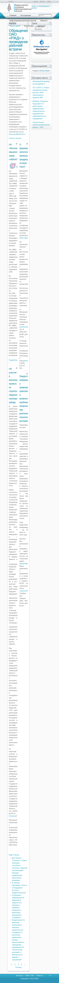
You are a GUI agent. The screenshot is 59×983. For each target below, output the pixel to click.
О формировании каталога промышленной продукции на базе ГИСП (27, 155)
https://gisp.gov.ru (26, 238)
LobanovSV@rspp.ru (27, 591)
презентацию (45, 71)
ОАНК (36, 978)
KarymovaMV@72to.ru (17, 134)
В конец (19, 967)
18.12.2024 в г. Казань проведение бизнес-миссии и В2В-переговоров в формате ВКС (41, 92)
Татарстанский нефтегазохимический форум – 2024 (41, 124)
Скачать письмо (15, 138)
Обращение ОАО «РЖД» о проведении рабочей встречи (18, 39)
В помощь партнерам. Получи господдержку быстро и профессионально (19, 888)
